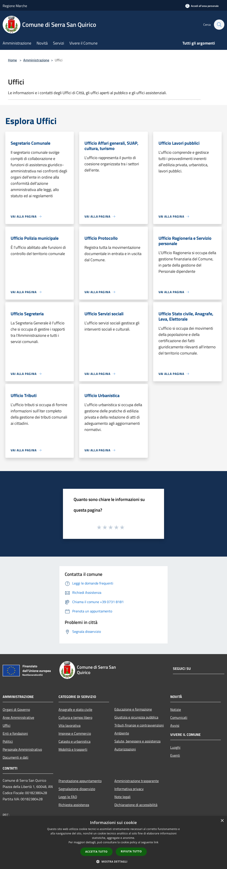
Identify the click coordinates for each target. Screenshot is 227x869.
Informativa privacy (129, 788)
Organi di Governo (16, 709)
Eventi (175, 755)
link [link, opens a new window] (156, 842)
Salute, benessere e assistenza (137, 741)
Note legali (122, 796)
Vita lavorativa (69, 725)
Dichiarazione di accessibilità (135, 804)
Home (12, 60)
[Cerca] (219, 24)
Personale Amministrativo (22, 749)
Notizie (175, 709)
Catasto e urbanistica (74, 741)
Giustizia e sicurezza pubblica (136, 717)
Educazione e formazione (133, 709)
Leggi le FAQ (68, 796)
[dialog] (113, 842)
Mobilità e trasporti (73, 749)
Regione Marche (15, 5)
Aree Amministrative (18, 717)
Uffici (6, 725)
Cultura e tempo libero (75, 717)
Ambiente (121, 733)
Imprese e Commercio (75, 733)
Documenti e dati (15, 757)
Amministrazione (36, 60)
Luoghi (175, 747)
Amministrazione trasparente (136, 780)
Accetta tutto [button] (96, 851)
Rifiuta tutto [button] (131, 851)
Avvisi (174, 725)
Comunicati (178, 717)
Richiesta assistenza (74, 804)
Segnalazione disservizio (77, 788)
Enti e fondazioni (15, 733)
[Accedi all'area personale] (202, 6)
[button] (113, 861)
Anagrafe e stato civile (75, 709)
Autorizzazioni (125, 749)
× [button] (222, 820)
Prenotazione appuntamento (80, 780)
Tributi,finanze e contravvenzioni (139, 725)
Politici (8, 741)
